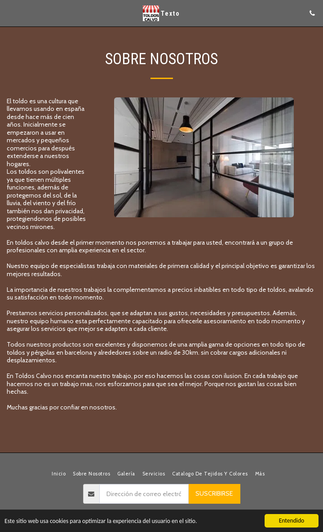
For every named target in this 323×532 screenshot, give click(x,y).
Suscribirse (214, 493)
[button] (10, 13)
